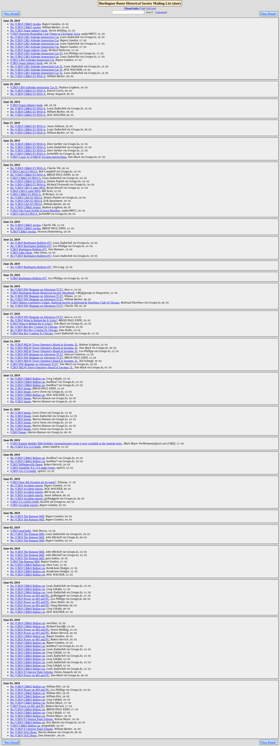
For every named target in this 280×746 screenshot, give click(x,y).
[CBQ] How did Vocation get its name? (33, 482)
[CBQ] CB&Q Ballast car (25, 725)
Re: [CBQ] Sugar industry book (28, 30)
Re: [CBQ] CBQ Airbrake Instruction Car (34, 37)
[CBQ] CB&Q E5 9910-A (25, 177)
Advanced (161, 12)
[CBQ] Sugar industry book (26, 63)
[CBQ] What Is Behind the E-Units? (31, 323)
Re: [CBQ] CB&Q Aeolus (25, 24)
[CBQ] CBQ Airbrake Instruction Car (32, 59)
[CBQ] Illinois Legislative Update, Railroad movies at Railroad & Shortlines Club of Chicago (64, 302)
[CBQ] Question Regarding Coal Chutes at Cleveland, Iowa (45, 33)
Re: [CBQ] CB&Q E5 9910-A (28, 76)
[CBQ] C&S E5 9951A (23, 171)
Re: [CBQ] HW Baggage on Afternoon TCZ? (36, 289)
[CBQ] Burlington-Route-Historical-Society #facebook (42, 292)
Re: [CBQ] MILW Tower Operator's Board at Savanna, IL (44, 344)
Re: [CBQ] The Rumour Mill (27, 516)
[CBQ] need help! (20, 530)
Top (143, 8)
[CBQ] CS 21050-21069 (24, 501)
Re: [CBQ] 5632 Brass (23, 732)
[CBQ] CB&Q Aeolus (23, 231)
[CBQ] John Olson (21, 252)
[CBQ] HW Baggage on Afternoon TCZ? (34, 364)
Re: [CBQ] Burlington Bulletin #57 (31, 242)
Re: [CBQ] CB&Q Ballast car (27, 378)
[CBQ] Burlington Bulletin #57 (28, 249)
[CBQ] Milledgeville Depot (26, 464)
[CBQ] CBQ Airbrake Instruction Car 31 (34, 87)
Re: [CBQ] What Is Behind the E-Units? (33, 320)
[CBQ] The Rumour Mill (24, 561)
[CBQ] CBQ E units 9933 (25, 191)
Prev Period (11, 13)
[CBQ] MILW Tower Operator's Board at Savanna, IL (41, 367)
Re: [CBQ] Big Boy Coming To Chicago (34, 326)
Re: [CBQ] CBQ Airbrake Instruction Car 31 (36, 53)
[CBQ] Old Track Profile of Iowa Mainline (35, 210)
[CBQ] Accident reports (24, 505)
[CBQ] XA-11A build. (23, 471)
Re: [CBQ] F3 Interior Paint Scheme (31, 672)
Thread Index (132, 8)
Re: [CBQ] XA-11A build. (25, 446)
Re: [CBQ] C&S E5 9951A (26, 197)
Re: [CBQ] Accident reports (26, 485)
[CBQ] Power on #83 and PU (27, 706)
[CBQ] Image (18, 432)
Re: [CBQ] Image (20, 388)
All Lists (151, 8)
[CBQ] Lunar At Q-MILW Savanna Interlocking (38, 156)
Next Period (268, 13)
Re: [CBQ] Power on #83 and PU (29, 595)
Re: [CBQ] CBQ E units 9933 (27, 187)
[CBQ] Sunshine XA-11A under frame (32, 467)
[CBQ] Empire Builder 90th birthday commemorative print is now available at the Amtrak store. (66, 443)
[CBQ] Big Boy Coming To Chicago (31, 333)
